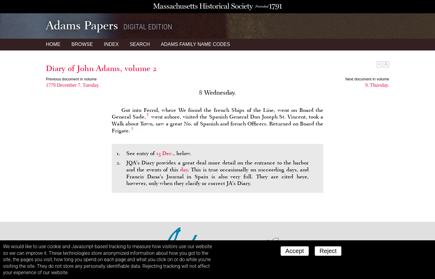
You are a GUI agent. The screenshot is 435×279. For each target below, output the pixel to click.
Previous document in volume (71, 79)
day (184, 169)
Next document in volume (367, 79)
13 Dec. (164, 153)
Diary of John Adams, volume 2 (101, 68)
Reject (328, 251)
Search (140, 44)
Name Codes (195, 44)
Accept (294, 251)
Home (53, 44)
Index (111, 44)
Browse (82, 44)
